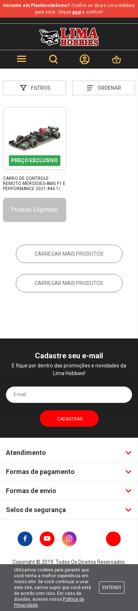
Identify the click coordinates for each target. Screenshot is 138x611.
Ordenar (103, 88)
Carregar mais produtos (69, 254)
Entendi (111, 587)
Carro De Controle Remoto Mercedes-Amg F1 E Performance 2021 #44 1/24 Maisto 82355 (34, 184)
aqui (76, 12)
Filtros (34, 88)
